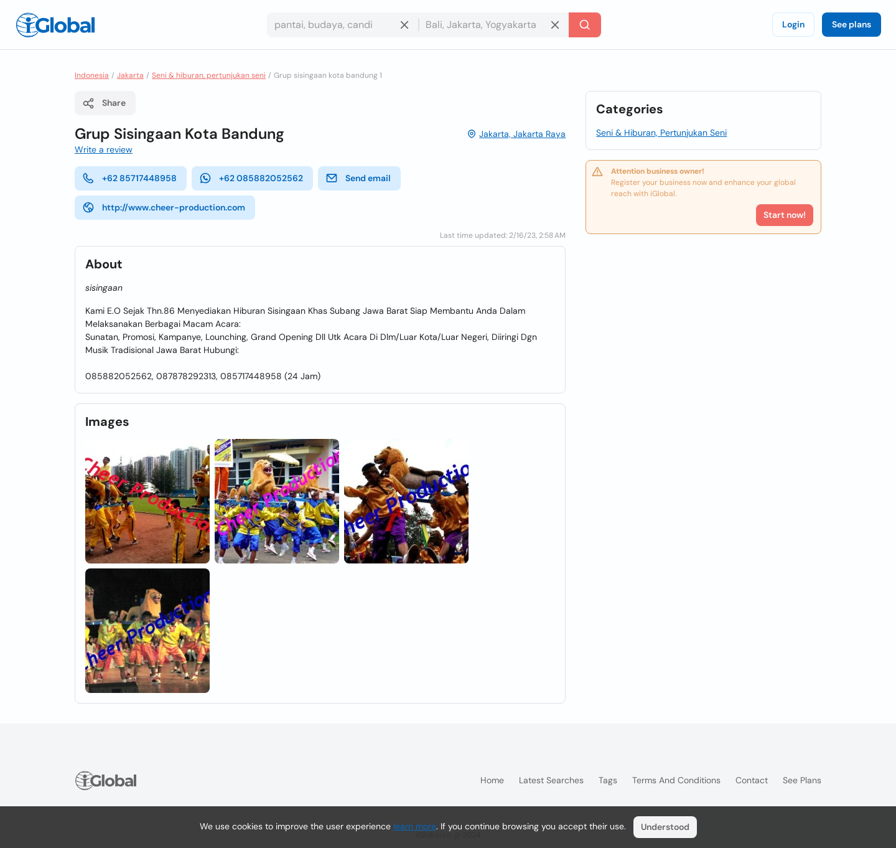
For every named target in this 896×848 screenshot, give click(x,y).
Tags (608, 780)
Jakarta (130, 75)
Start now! (784, 214)
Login (793, 24)
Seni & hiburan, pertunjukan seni (209, 75)
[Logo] (55, 24)
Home (492, 780)
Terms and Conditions (676, 780)
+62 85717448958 (129, 178)
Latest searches (551, 780)
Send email (358, 178)
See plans (851, 24)
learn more (414, 826)
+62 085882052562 (251, 178)
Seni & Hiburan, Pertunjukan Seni (661, 132)
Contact (751, 780)
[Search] (585, 24)
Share (104, 103)
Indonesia (92, 75)
